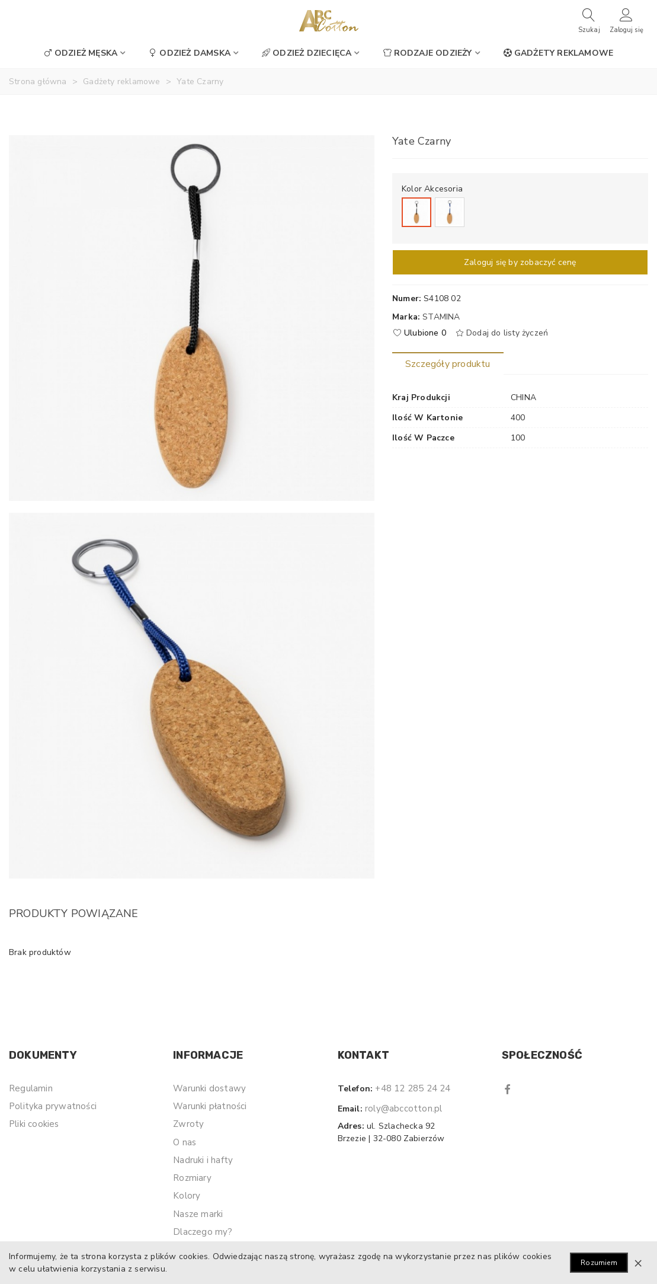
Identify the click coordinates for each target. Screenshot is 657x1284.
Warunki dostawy (209, 1088)
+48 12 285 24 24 (412, 1088)
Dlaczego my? (202, 1232)
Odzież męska (80, 53)
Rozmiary (192, 1178)
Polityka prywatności (53, 1106)
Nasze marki (198, 1214)
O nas (184, 1142)
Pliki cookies (34, 1124)
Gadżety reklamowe (558, 53)
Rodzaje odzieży (427, 53)
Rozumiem (599, 1262)
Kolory (186, 1196)
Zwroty (188, 1124)
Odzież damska (189, 53)
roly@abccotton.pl (403, 1108)
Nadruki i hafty (203, 1160)
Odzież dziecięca (306, 53)
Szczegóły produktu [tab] (448, 363)
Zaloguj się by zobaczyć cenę (520, 262)
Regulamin (31, 1088)
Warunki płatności (209, 1106)
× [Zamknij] (638, 1262)
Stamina (441, 316)
